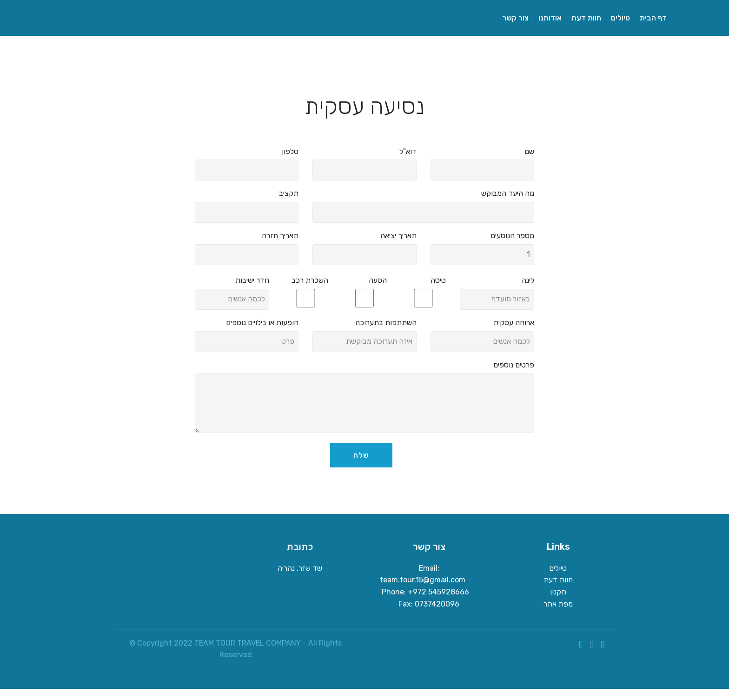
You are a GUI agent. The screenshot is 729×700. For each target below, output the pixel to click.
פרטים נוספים (513, 364)
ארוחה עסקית (513, 322)
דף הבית (654, 17)
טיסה (438, 280)
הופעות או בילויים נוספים (262, 322)
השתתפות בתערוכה (386, 322)
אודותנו (550, 17)
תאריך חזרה (280, 235)
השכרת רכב (310, 280)
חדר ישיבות (252, 280)
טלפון (290, 151)
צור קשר (515, 17)
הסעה (378, 280)
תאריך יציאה (398, 235)
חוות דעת (586, 17)
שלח (361, 455)
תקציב (288, 193)
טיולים (620, 17)
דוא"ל (408, 151)
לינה (528, 280)
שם (529, 151)
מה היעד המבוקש (507, 193)
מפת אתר (558, 604)
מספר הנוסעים (512, 235)
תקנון (558, 591)
